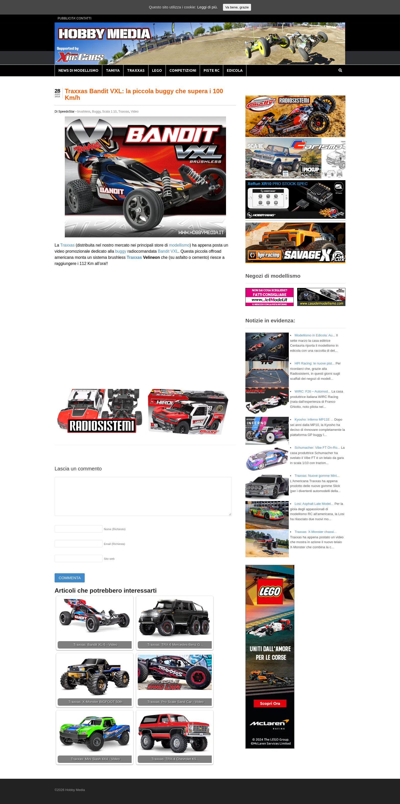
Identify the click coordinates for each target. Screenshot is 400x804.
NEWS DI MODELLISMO (78, 70)
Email (114, 543)
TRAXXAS (136, 70)
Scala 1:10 (109, 111)
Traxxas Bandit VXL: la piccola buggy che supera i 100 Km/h (144, 94)
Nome (115, 529)
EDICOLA (235, 70)
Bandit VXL (168, 251)
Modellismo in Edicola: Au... (315, 335)
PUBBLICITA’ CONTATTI (74, 18)
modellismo (179, 245)
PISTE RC (211, 70)
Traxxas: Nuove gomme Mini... (317, 476)
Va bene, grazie (237, 7)
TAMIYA (113, 70)
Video (135, 111)
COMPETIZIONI (182, 70)
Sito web (109, 558)
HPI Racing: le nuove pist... (315, 363)
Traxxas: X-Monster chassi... (315, 532)
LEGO (157, 70)
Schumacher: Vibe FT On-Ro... (317, 447)
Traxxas (123, 111)
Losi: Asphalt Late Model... (314, 504)
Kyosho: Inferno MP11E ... (314, 419)
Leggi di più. (207, 7)
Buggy (96, 111)
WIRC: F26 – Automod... (313, 391)
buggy (120, 251)
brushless (83, 111)
